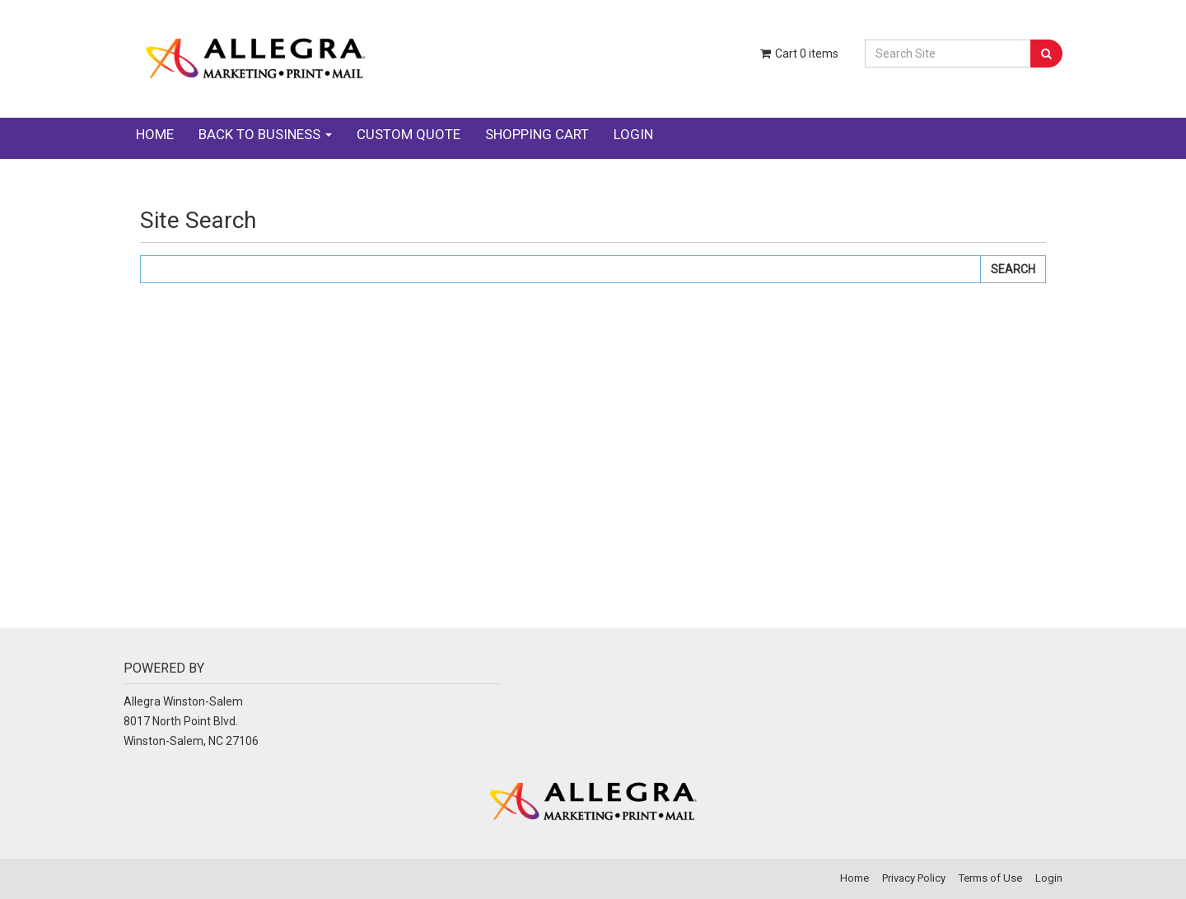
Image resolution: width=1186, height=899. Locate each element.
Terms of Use (990, 878)
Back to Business (265, 134)
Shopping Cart (537, 134)
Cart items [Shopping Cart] (798, 53)
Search (1013, 269)
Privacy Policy (914, 878)
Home (155, 134)
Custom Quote (408, 134)
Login (633, 134)
